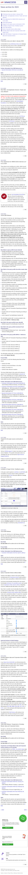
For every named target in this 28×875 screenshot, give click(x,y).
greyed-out (22, 374)
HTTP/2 (21, 116)
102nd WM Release (7, 22)
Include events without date (14, 592)
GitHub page (8, 451)
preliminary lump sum (15, 44)
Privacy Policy (10, 872)
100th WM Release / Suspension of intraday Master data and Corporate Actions (15, 34)
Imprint (2, 872)
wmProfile (22, 471)
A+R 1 (2, 707)
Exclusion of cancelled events (14, 583)
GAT (20, 704)
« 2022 (2, 809)
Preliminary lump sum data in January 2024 (13, 14)
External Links (20, 872)
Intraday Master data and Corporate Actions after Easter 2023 (14, 31)
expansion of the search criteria (12, 584)
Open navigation (25, 2)
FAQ (7, 858)
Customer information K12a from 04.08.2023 (13, 383)
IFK (8, 706)
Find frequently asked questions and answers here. (16, 860)
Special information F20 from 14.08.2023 (12, 404)
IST (21, 706)
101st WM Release (7, 27)
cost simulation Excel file (17, 194)
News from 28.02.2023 (9, 662)
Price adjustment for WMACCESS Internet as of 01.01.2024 (14, 20)
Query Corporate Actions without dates (12, 29)
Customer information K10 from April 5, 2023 (13, 552)
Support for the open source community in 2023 (14, 24)
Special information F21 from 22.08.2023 (12, 409)
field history (12, 712)
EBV (18, 706)
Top (25, 155)
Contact (7, 852)
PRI (16, 706)
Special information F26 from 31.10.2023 (12, 70)
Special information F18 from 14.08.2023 (12, 399)
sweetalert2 (20, 522)
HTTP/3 (11, 121)
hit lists (11, 475)
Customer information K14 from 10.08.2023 (12, 386)
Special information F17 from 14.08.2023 (12, 393)
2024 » (25, 809)
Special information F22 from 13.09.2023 (12, 414)
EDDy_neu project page (18, 749)
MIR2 (13, 706)
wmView (16, 471)
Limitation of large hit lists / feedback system (13, 25)
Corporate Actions (14, 577)
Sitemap (15, 872)
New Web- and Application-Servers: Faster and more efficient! (15, 16)
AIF (23, 706)
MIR (10, 706)
